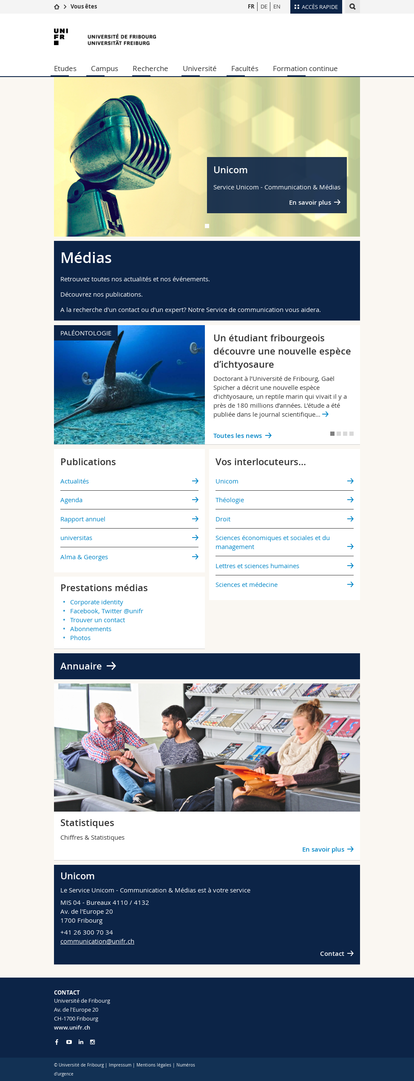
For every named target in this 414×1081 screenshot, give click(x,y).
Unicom (227, 481)
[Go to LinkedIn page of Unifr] (81, 1042)
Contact (332, 953)
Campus (104, 68)
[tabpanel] (207, 157)
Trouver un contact (97, 619)
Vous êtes (84, 6)
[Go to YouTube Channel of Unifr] (69, 1042)
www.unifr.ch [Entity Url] (72, 1027)
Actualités (74, 481)
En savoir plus (310, 202)
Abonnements (90, 628)
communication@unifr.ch (97, 941)
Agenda (71, 499)
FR (251, 6)
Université (200, 68)
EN (277, 6)
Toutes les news (237, 435)
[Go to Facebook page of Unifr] (57, 1042)
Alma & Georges (84, 556)
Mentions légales (153, 1065)
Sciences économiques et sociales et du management (273, 542)
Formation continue (305, 68)
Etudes (65, 68)
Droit (223, 519)
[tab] (207, 226)
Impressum (120, 1065)
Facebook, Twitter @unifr (106, 610)
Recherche (150, 68)
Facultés (244, 68)
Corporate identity (96, 602)
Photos (80, 637)
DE (264, 6)
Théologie (230, 499)
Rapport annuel (82, 519)
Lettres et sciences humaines (257, 565)
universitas (76, 537)
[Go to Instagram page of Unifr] (92, 1042)
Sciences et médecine (247, 584)
